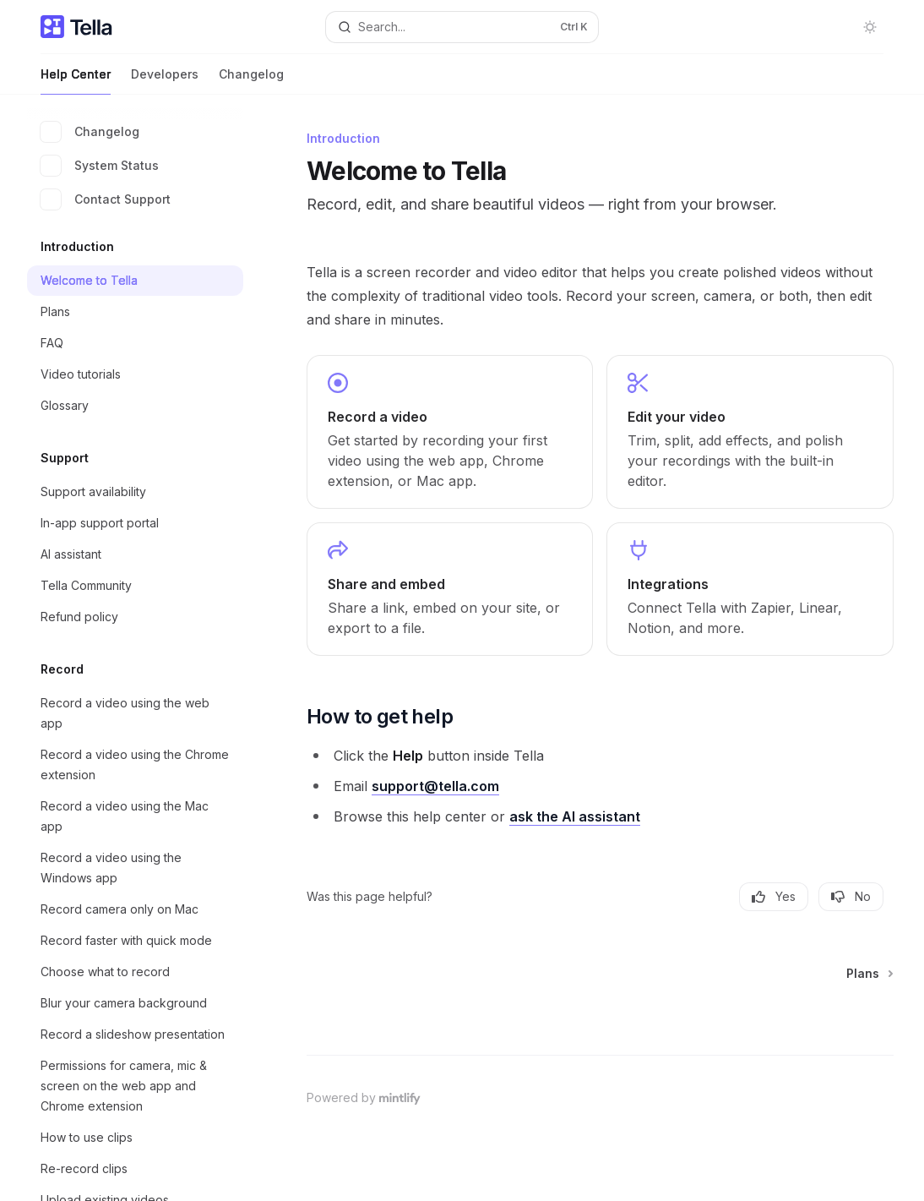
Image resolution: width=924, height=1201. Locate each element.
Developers (164, 81)
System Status (100, 166)
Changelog (251, 81)
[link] (450, 432)
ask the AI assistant (574, 816)
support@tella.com (435, 786)
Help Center (76, 81)
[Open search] (462, 27)
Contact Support (106, 199)
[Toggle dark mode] (869, 27)
